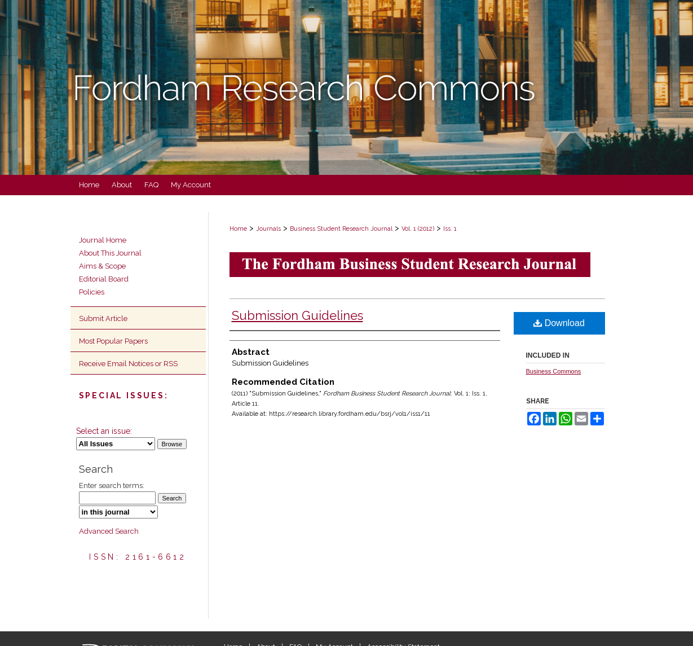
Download (559, 323)
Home (238, 228)
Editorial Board (104, 279)
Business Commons (553, 371)
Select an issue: (104, 431)
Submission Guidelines (297, 315)
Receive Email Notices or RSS (128, 363)
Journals (268, 228)
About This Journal (110, 253)
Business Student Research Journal (341, 228)
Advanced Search (109, 531)
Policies (91, 292)
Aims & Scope (102, 266)
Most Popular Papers (113, 341)
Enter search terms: (111, 485)
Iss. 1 (450, 228)
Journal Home (102, 240)
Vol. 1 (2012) (417, 228)
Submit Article (103, 318)
